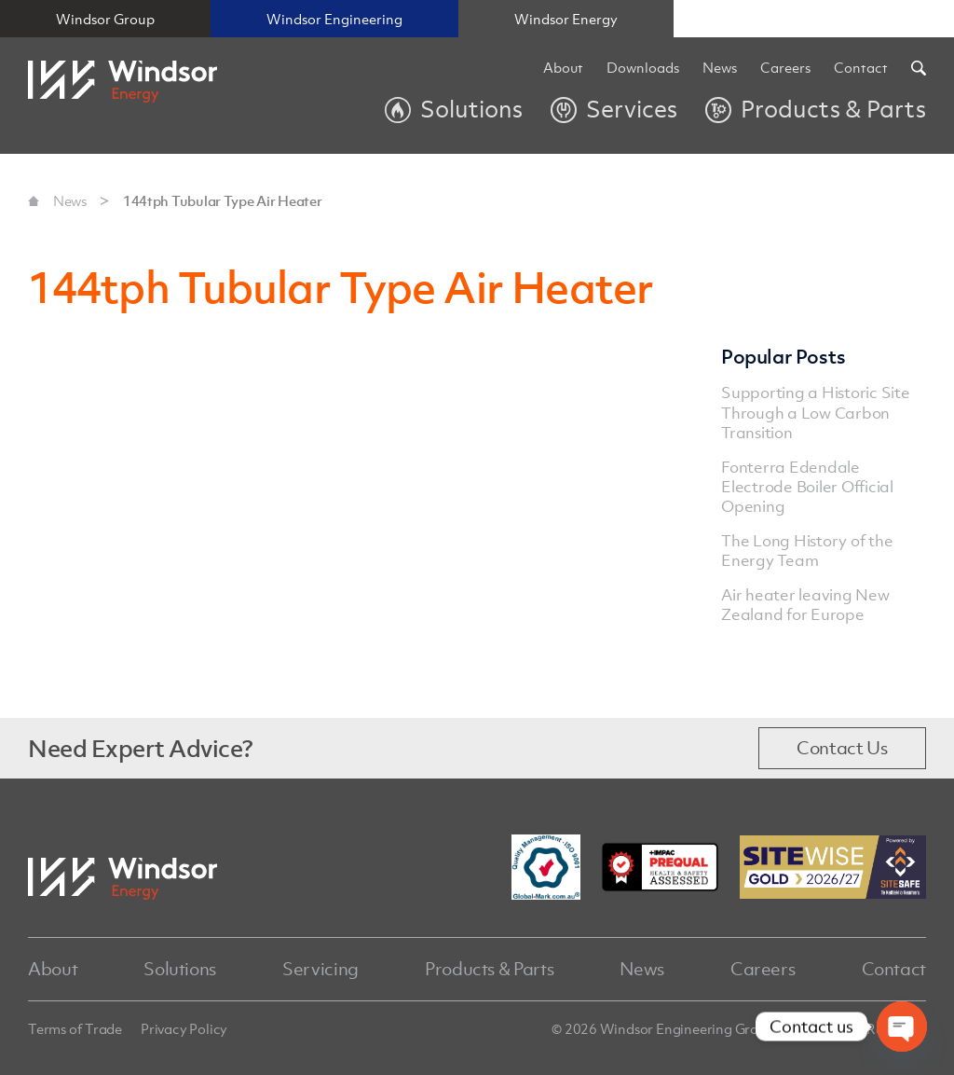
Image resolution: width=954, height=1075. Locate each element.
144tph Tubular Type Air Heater (222, 200)
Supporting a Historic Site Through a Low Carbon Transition (815, 412)
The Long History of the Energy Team (807, 551)
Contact (861, 68)
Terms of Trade (75, 1028)
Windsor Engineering (334, 18)
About (563, 68)
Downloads (642, 68)
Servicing (320, 969)
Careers (762, 969)
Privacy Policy (184, 1028)
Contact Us (842, 748)
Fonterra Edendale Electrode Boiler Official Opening (807, 487)
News (719, 68)
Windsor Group (105, 18)
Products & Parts (489, 969)
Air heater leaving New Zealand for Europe (805, 605)
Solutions (179, 969)
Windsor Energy (566, 18)
